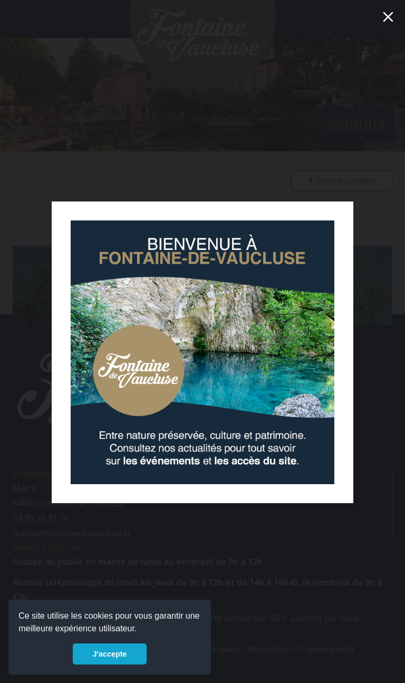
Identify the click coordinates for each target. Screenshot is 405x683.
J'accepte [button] (109, 654)
